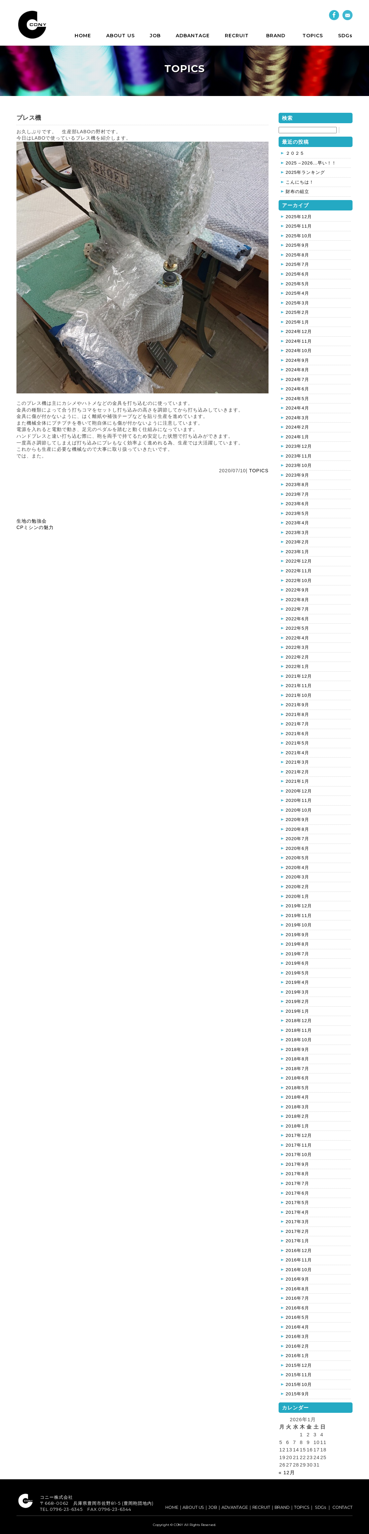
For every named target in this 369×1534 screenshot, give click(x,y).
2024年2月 (297, 427)
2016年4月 (297, 1327)
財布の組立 (297, 191)
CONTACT (342, 1507)
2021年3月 (297, 762)
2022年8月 (297, 599)
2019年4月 (297, 982)
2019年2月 (297, 1001)
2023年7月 (297, 494)
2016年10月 (299, 1269)
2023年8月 (297, 484)
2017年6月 (297, 1193)
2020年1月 (297, 896)
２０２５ (295, 153)
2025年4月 (297, 293)
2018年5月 (297, 1087)
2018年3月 (297, 1106)
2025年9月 (297, 245)
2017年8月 (297, 1173)
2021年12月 (299, 676)
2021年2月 (297, 771)
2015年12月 (299, 1365)
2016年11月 (299, 1259)
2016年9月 (297, 1279)
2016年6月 (297, 1307)
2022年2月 (297, 657)
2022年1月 (297, 666)
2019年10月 (299, 924)
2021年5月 (297, 743)
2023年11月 (299, 456)
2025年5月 (297, 283)
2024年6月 (297, 388)
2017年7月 (297, 1183)
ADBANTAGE (193, 36)
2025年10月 (299, 235)
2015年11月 (299, 1374)
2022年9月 (297, 589)
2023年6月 (297, 503)
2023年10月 (299, 465)
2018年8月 (297, 1058)
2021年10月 (299, 695)
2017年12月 (299, 1135)
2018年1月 (297, 1126)
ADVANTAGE (234, 1507)
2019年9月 (297, 934)
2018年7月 (297, 1068)
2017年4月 (297, 1212)
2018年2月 (297, 1116)
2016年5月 (297, 1317)
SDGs (345, 36)
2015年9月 (297, 1393)
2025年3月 (297, 302)
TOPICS (312, 36)
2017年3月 (297, 1221)
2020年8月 (297, 829)
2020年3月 (297, 876)
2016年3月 (297, 1336)
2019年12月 (299, 905)
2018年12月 (299, 1020)
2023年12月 (299, 446)
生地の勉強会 (31, 521)
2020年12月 (299, 791)
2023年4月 (297, 522)
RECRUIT (237, 36)
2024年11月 (299, 341)
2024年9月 (297, 360)
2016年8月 (297, 1288)
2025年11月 (299, 226)
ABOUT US (120, 36)
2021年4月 (297, 752)
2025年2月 (297, 312)
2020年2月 (297, 886)
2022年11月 (299, 570)
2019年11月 (299, 915)
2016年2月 (297, 1346)
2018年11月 (299, 1030)
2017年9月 (297, 1164)
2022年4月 (297, 637)
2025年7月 (297, 264)
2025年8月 (297, 254)
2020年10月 (299, 810)
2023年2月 (297, 541)
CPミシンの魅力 (35, 527)
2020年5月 (297, 857)
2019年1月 (297, 1011)
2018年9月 (297, 1049)
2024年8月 (297, 369)
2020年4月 (297, 867)
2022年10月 (299, 580)
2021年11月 (299, 685)
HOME (83, 36)
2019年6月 (297, 963)
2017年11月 (299, 1145)
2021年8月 (297, 714)
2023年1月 (297, 551)
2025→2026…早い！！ (311, 162)
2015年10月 (299, 1384)
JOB (155, 36)
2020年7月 (297, 838)
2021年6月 (297, 733)
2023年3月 (297, 532)
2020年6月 (297, 848)
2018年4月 (297, 1097)
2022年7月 (297, 609)
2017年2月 (297, 1231)
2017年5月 (297, 1202)
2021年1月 (297, 781)
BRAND (275, 36)
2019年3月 (297, 992)
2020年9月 (297, 819)
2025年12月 (299, 216)
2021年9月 (297, 704)
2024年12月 (299, 331)
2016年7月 (297, 1298)
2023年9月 (297, 475)
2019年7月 (297, 953)
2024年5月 (297, 398)
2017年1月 (297, 1240)
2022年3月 (297, 647)
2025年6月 (297, 274)
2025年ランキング (305, 172)
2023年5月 (297, 513)
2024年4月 (297, 408)
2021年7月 (297, 723)
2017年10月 (299, 1154)
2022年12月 (299, 561)
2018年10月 (299, 1039)
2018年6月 (297, 1078)
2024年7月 (297, 379)
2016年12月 (299, 1250)
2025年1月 (297, 322)
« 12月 (287, 1472)
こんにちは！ (300, 182)
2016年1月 (297, 1355)
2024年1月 (297, 436)
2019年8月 (297, 944)
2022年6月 (297, 618)
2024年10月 (299, 350)
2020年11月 (299, 800)
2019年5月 (297, 972)
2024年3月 (297, 417)
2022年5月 (297, 628)
